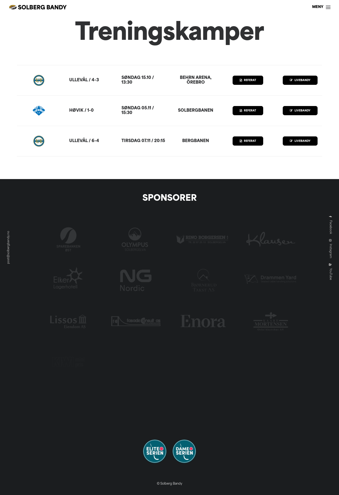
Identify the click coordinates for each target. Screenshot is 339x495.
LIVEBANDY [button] (300, 80)
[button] (321, 7)
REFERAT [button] (248, 80)
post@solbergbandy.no (8, 247)
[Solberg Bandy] (37, 7)
